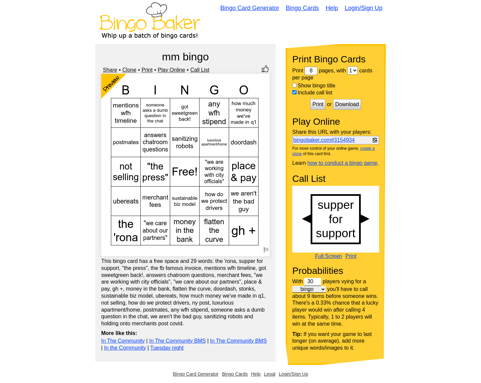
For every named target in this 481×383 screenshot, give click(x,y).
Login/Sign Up (363, 8)
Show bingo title (313, 85)
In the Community (125, 348)
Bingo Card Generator (249, 8)
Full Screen (328, 256)
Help (332, 8)
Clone (129, 70)
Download (347, 104)
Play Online (171, 70)
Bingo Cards (302, 8)
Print (147, 70)
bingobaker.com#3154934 (324, 140)
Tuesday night (167, 348)
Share (110, 70)
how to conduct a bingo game (342, 163)
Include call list (312, 92)
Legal (269, 374)
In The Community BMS (177, 341)
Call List (199, 70)
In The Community (123, 341)
